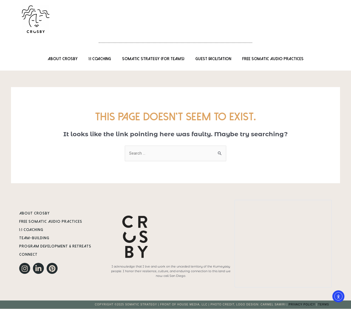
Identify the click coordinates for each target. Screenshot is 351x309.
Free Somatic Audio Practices (273, 59)
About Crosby (63, 59)
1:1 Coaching (100, 59)
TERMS (323, 304)
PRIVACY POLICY (302, 304)
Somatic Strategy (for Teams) (153, 59)
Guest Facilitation (213, 59)
